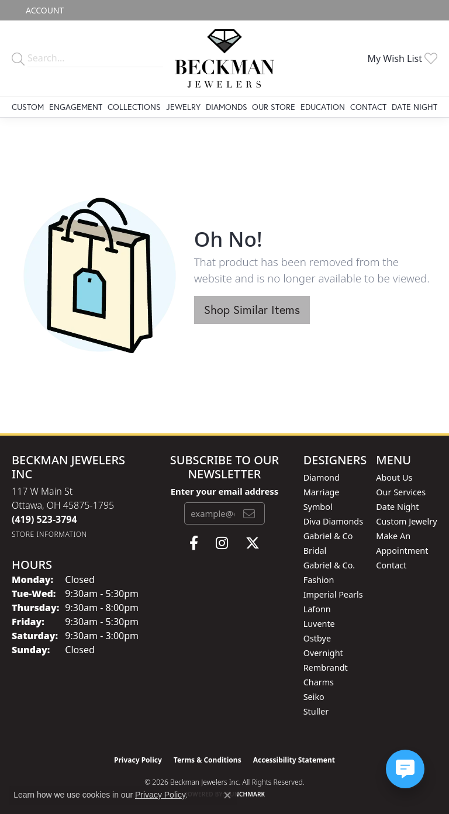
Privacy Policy (138, 760)
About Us (394, 477)
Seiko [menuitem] (313, 696)
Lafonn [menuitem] (317, 609)
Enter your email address (225, 491)
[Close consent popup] (227, 795)
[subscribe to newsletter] (249, 513)
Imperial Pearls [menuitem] (333, 594)
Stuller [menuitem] (316, 711)
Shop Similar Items (252, 310)
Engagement (75, 106)
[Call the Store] (44, 519)
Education (323, 106)
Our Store (273, 106)
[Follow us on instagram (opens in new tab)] (222, 543)
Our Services (401, 492)
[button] (43, 10)
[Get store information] (49, 534)
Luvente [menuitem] (319, 623)
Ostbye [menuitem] (317, 638)
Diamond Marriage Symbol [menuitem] (321, 492)
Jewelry (183, 106)
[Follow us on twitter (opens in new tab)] (252, 543)
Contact (368, 106)
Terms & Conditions (207, 760)
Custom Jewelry (406, 521)
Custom (28, 106)
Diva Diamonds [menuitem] (333, 521)
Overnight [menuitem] (323, 652)
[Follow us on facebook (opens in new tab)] (194, 543)
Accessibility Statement (294, 760)
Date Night (414, 106)
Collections (134, 106)
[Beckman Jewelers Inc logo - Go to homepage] (224, 58)
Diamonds (226, 106)
